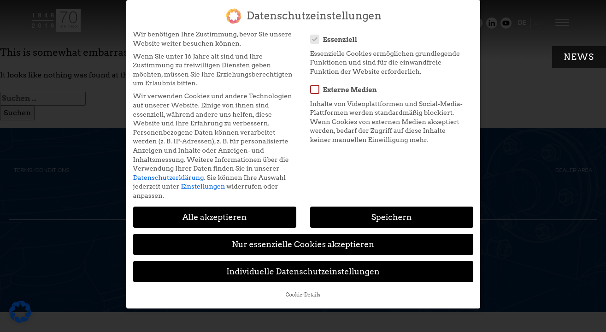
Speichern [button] (391, 212)
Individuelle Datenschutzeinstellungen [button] (303, 266)
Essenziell (337, 34)
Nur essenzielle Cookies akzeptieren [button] (303, 239)
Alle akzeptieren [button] (214, 212)
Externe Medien (346, 84)
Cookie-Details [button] (303, 290)
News (579, 57)
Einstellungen (203, 181)
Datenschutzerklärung (168, 172)
